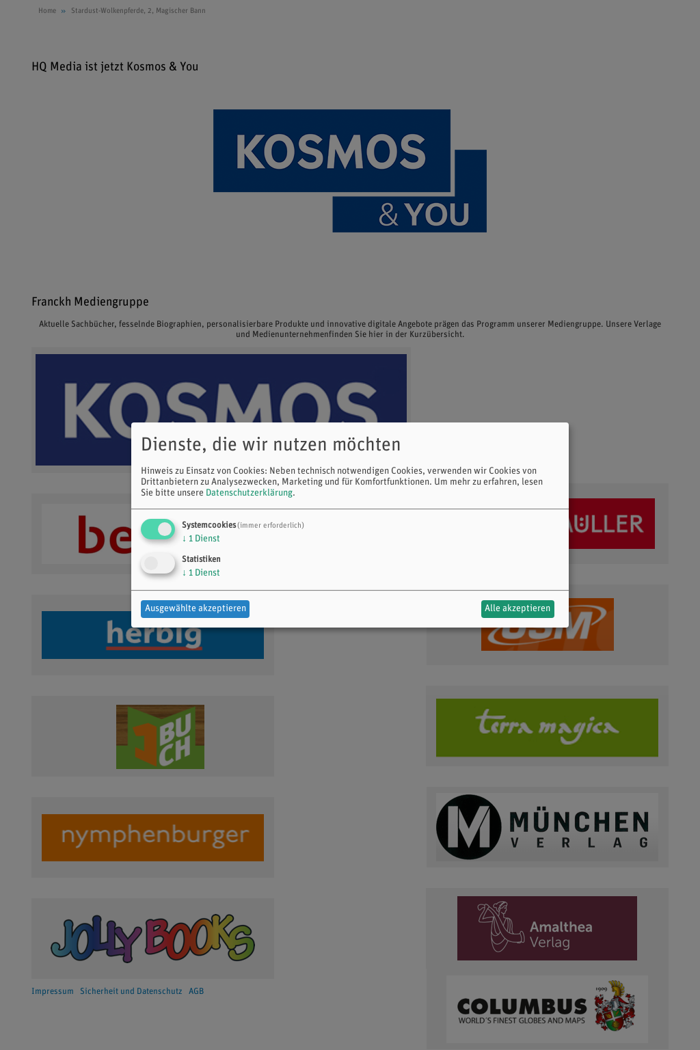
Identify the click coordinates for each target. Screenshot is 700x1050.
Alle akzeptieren (517, 609)
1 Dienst (201, 539)
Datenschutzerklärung (249, 493)
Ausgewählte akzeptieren (195, 609)
